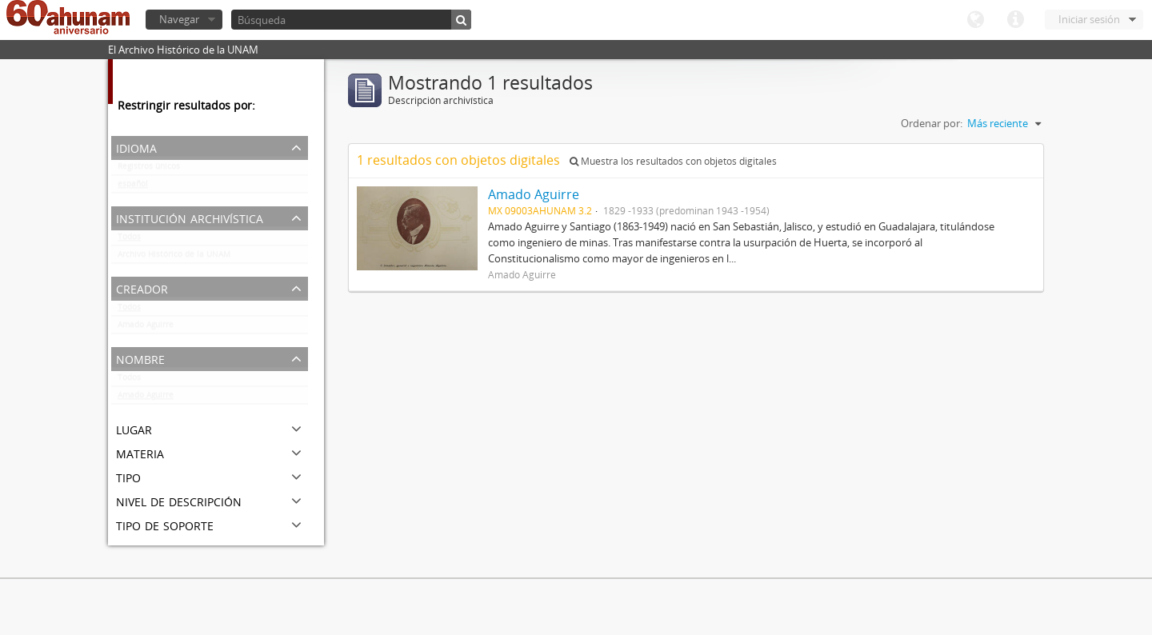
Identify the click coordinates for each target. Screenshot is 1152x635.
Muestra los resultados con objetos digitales (673, 161)
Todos (129, 240)
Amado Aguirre (146, 327)
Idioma (975, 20)
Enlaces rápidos (1015, 20)
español (133, 187)
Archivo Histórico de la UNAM (174, 257)
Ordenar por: (931, 123)
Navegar (179, 19)
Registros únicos (149, 169)
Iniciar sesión (1089, 19)
